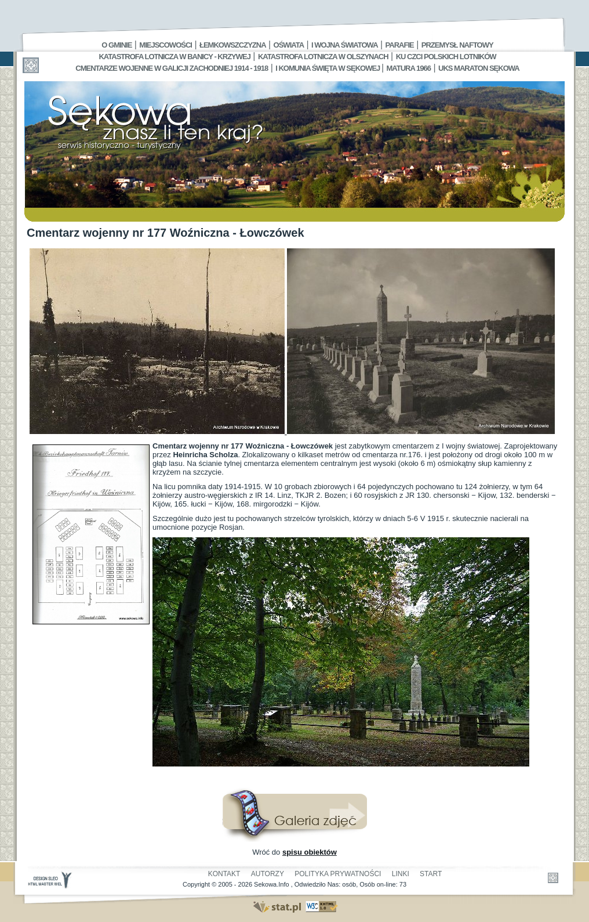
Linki (400, 874)
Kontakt (224, 874)
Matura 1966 (409, 68)
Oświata (289, 45)
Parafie (400, 45)
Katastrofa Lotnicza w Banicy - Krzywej (174, 56)
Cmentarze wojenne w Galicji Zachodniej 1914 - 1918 (171, 68)
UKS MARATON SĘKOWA (478, 68)
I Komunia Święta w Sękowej (328, 68)
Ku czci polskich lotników (446, 56)
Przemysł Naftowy (457, 45)
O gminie (116, 45)
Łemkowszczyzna (232, 45)
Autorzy (267, 874)
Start (431, 874)
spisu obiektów (309, 852)
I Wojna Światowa (344, 45)
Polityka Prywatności (337, 874)
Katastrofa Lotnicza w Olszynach (323, 56)
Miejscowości (165, 45)
